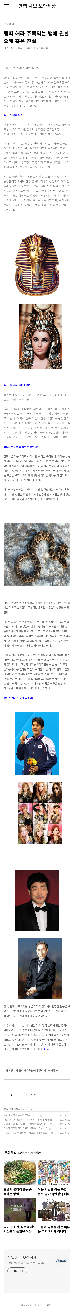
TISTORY (38, 1304)
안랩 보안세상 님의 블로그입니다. (26, 1263)
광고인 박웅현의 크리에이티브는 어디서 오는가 (26, 1132)
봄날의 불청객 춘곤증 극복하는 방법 (21, 1115)
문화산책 (8, 1108)
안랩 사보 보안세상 (37, 6)
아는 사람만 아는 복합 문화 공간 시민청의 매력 (26, 1119)
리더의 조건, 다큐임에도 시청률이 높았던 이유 (26, 1124)
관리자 (50, 1304)
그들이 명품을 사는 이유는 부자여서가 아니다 (26, 1128)
